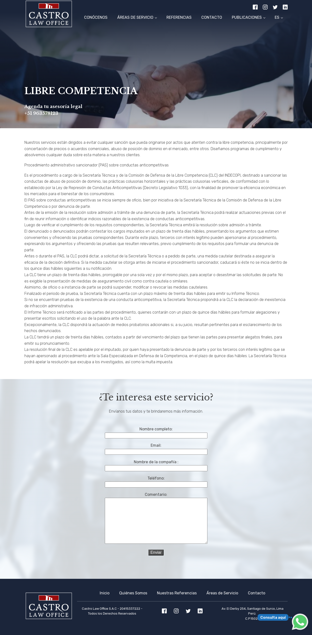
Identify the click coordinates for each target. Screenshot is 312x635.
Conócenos (95, 17)
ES (277, 17)
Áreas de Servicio (135, 17)
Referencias (179, 17)
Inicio (104, 593)
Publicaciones (247, 17)
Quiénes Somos (133, 593)
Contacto (211, 17)
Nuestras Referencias (177, 593)
